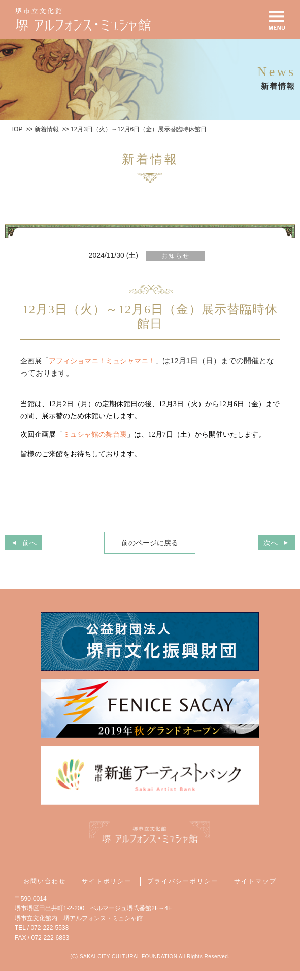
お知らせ (175, 255)
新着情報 (47, 129)
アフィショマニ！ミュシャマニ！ (102, 361)
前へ (29, 543)
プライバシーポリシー (182, 881)
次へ (270, 543)
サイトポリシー (106, 881)
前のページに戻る (149, 543)
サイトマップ (255, 881)
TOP (16, 129)
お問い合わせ (44, 881)
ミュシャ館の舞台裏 (95, 434)
